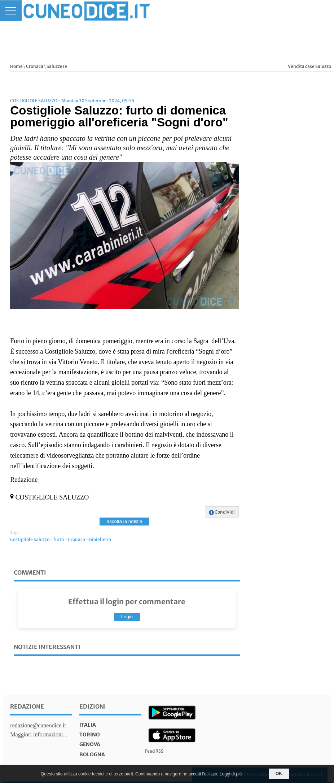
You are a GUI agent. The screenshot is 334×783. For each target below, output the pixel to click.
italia (87, 725)
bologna (92, 754)
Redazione (27, 706)
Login (127, 616)
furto (58, 539)
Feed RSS (154, 751)
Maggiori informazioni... (38, 734)
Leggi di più (231, 773)
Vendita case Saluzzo (309, 66)
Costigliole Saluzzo (29, 539)
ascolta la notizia (124, 521)
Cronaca (34, 66)
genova (89, 744)
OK (279, 773)
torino (89, 734)
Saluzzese (57, 66)
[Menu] (11, 10)
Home (16, 66)
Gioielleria (100, 539)
